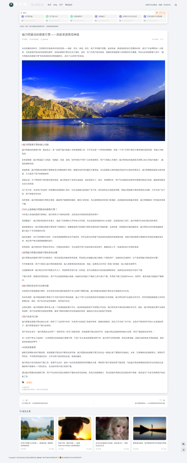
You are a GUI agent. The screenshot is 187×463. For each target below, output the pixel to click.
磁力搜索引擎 (66, 338)
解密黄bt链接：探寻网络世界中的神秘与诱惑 (149, 443)
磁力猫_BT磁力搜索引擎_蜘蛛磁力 (31, 457)
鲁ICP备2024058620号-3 (51, 457)
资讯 (26, 26)
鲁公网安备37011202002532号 (71, 457)
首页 (49, 5)
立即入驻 (160, 13)
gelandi (44, 39)
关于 (61, 5)
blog (55, 5)
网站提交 (68, 5)
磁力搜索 (98, 258)
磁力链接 (66, 150)
